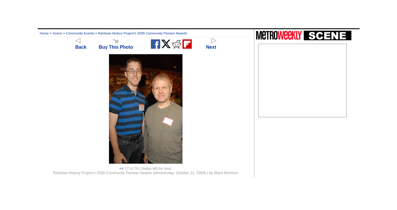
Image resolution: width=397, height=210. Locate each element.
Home (44, 33)
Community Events (80, 33)
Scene (57, 33)
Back (81, 44)
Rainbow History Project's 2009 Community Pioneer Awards (142, 33)
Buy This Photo (116, 44)
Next (211, 44)
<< (121, 168)
